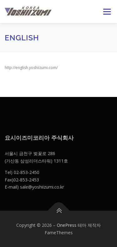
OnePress (66, 225)
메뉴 (106, 11)
